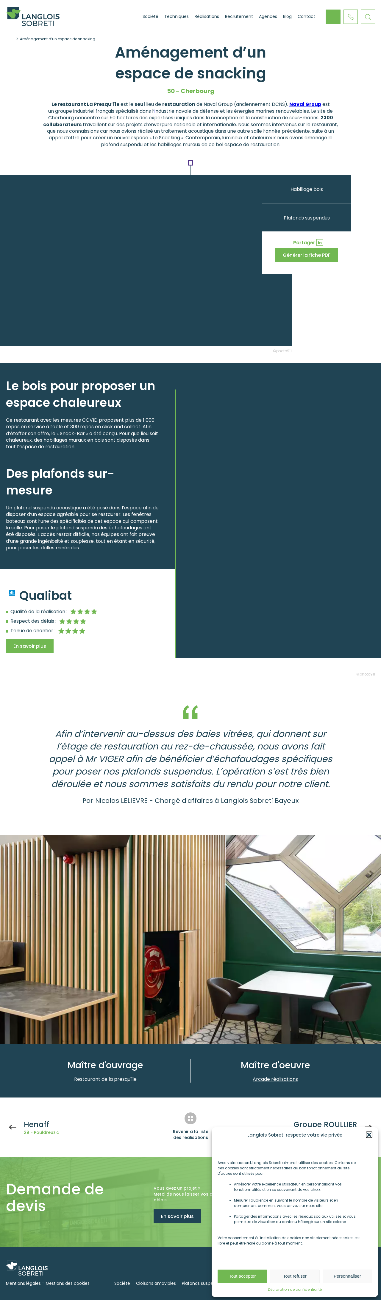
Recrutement (239, 16)
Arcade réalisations (275, 1079)
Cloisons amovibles (156, 1283)
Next (340, 1021)
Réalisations (207, 16)
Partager (304, 242)
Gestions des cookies (68, 1283)
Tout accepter (242, 1276)
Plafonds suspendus (307, 217)
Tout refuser (295, 1276)
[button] (369, 1135)
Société (150, 16)
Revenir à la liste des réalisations (190, 1134)
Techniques (176, 16)
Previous (325, 1021)
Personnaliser (347, 1276)
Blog (287, 16)
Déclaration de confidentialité (295, 1289)
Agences (268, 16)
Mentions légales (23, 1283)
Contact (306, 16)
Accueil (132, 17)
